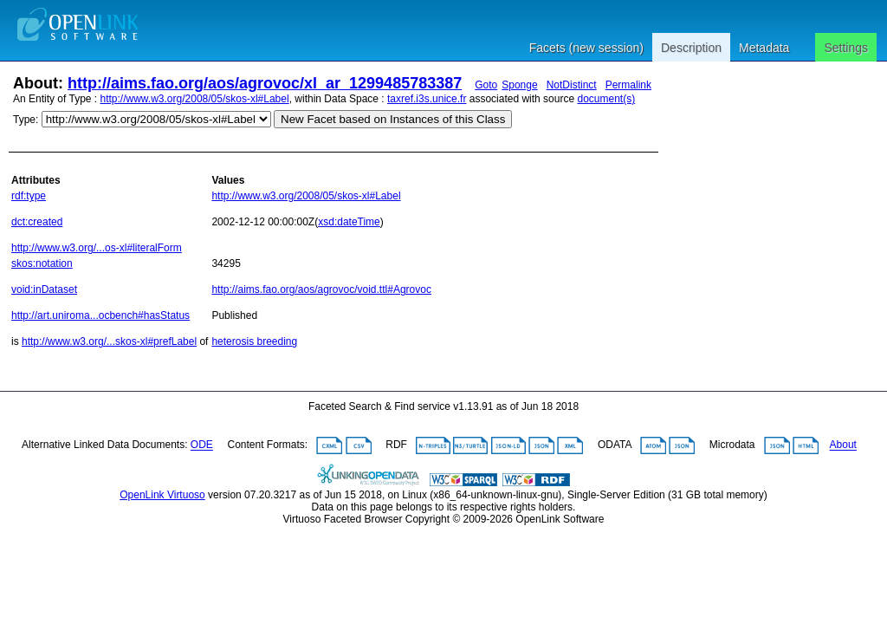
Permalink (628, 85)
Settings (846, 48)
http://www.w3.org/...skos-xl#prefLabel (109, 341)
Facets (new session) (586, 48)
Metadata (764, 48)
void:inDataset (44, 289)
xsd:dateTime (349, 222)
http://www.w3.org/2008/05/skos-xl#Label (194, 99)
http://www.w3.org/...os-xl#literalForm (96, 248)
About (843, 445)
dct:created (36, 222)
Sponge (519, 85)
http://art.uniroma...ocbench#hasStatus (100, 315)
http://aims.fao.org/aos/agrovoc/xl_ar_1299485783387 (265, 83)
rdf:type (28, 196)
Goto (486, 85)
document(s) (606, 99)
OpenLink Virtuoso (162, 495)
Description (691, 48)
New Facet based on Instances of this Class (393, 119)
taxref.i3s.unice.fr (426, 99)
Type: (25, 120)
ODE (202, 445)
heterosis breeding (254, 341)
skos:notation (42, 263)
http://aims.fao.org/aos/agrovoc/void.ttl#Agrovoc (321, 289)
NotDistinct (572, 85)
